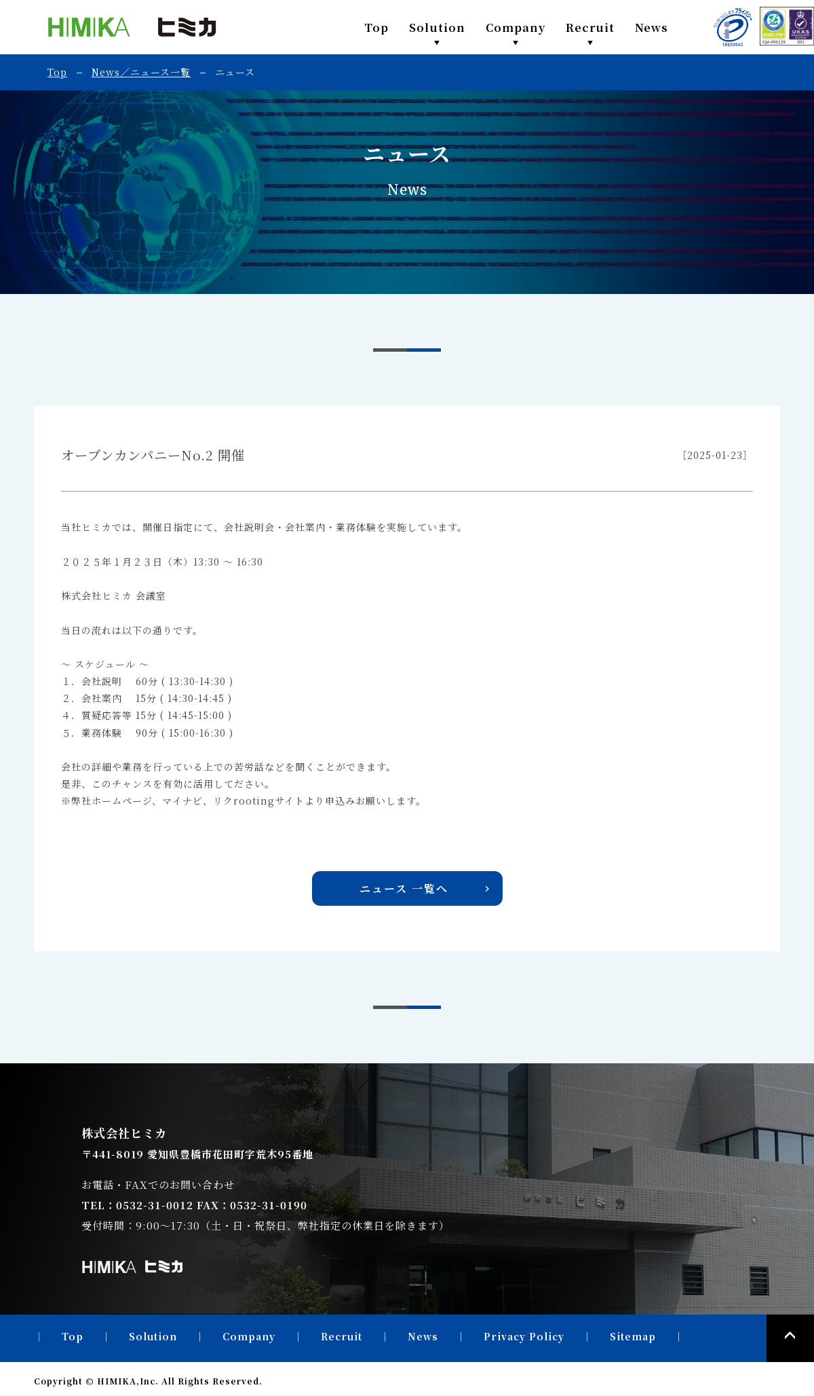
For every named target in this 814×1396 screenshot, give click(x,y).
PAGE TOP (790, 1338)
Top (376, 27)
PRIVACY (732, 27)
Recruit (590, 27)
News (651, 27)
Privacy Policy (524, 1336)
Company (515, 27)
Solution (437, 27)
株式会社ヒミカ (132, 27)
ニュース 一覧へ (404, 888)
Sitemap (633, 1336)
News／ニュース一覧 (141, 72)
